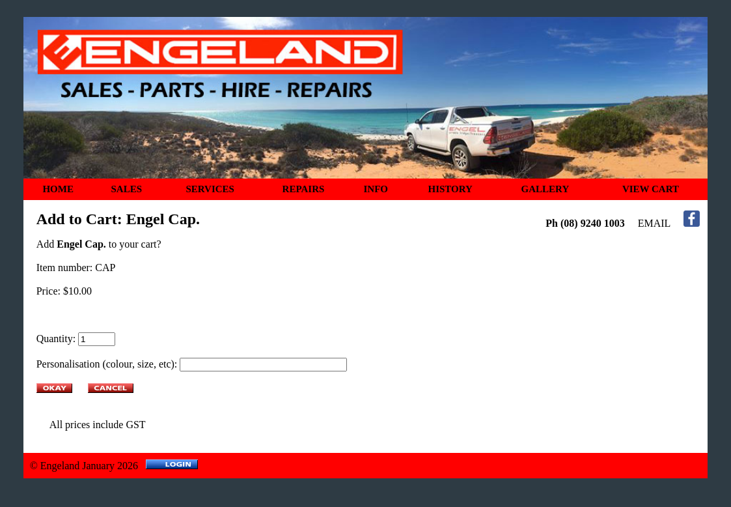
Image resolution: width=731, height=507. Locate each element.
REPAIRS (304, 189)
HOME (58, 189)
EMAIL (654, 223)
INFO (376, 189)
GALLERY (545, 189)
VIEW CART (650, 189)
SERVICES (210, 189)
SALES (126, 189)
